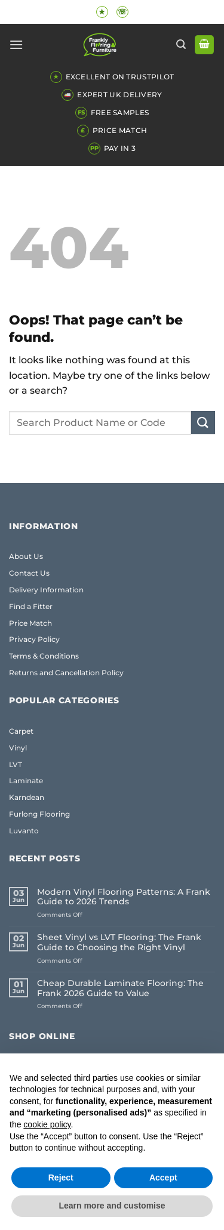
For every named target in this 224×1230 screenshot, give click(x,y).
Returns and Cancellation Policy (66, 672)
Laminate (26, 780)
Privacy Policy (34, 639)
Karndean (26, 797)
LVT (15, 764)
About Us (26, 556)
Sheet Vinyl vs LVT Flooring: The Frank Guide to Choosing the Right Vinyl (119, 942)
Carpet (21, 731)
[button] (16, 44)
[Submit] (203, 422)
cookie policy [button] (46, 1124)
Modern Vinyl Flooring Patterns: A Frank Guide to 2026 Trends (123, 897)
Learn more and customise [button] (112, 1205)
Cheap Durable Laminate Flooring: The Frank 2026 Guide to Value (120, 988)
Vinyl (18, 747)
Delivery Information (46, 589)
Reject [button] (60, 1177)
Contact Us (29, 572)
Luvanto (24, 830)
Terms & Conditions (44, 655)
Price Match (30, 623)
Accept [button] (163, 1177)
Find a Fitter (31, 606)
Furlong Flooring (39, 813)
